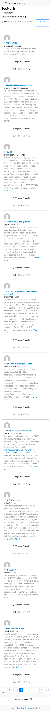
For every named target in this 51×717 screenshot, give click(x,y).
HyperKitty (25, 708)
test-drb (8, 8)
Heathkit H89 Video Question (17, 222)
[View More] (8, 191)
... (37, 690)
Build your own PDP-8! (14, 628)
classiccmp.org (17, 3)
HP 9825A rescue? (12, 500)
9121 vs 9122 (10, 43)
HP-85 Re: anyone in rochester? (18, 431)
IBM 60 (8, 152)
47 (42, 690)
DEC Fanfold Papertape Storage (18, 364)
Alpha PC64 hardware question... (18, 85)
